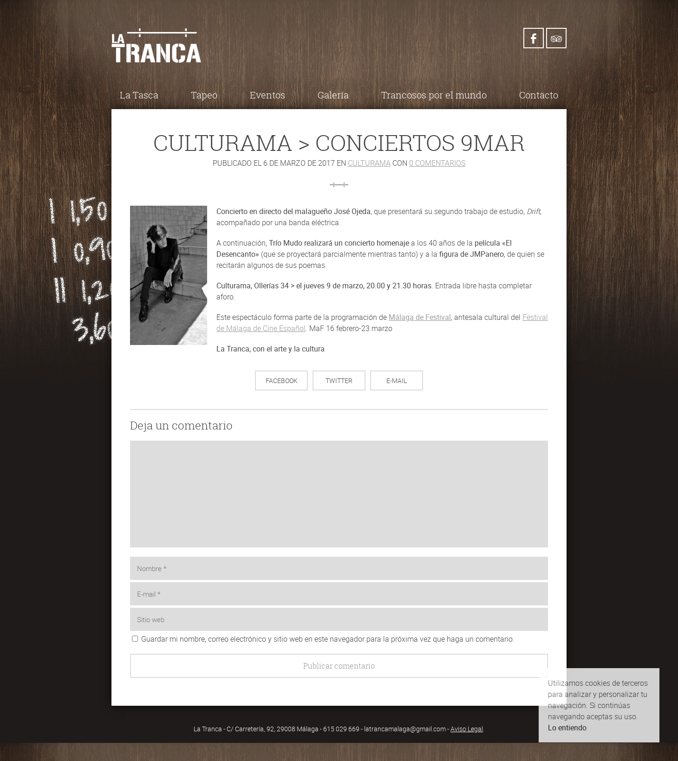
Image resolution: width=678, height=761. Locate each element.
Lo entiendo (567, 727)
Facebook (282, 380)
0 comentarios (437, 163)
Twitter (339, 380)
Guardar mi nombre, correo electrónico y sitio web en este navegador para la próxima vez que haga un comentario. (328, 639)
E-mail (396, 380)
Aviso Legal (466, 728)
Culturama (369, 163)
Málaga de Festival (420, 317)
